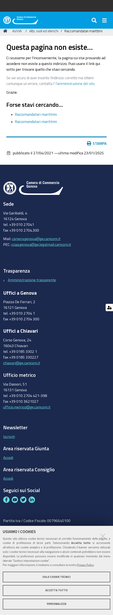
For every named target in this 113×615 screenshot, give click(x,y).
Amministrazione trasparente (32, 280)
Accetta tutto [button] (56, 590)
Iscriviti (9, 436)
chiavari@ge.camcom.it (21, 363)
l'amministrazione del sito (75, 83)
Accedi (8, 457)
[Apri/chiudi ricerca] (95, 20)
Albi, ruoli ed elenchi (43, 31)
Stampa (98, 143)
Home (6, 31)
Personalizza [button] (56, 603)
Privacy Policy (85, 565)
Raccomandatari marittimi (36, 114)
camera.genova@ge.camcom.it (36, 239)
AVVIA (17, 31)
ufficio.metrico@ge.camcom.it (26, 407)
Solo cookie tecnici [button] (56, 577)
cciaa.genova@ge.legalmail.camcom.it (41, 244)
